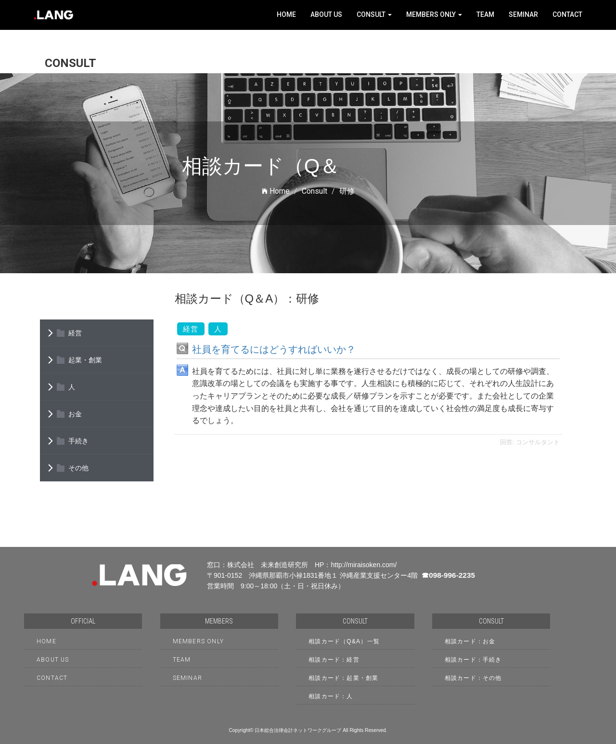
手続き (78, 441)
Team (485, 14)
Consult (374, 14)
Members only (434, 14)
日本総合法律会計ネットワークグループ (298, 730)
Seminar (523, 14)
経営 (75, 333)
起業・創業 (85, 360)
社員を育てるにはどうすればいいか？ (274, 349)
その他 (78, 468)
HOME (46, 641)
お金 (75, 414)
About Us (326, 14)
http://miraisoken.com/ (364, 565)
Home (286, 14)
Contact (567, 14)
